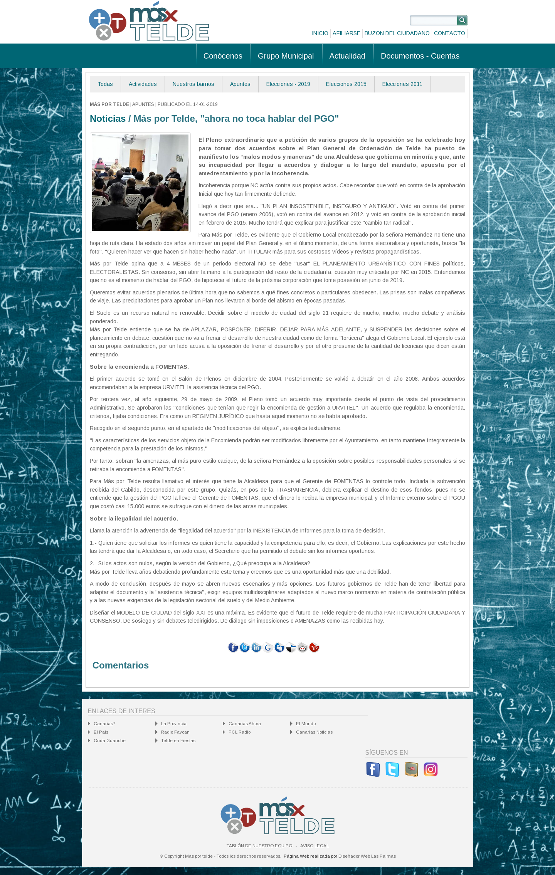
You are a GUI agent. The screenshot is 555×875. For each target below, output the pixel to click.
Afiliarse (346, 33)
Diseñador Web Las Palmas (367, 856)
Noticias (108, 118)
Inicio (320, 33)
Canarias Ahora (245, 723)
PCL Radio (240, 732)
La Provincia (174, 723)
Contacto (449, 33)
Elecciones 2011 (402, 84)
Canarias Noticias (314, 732)
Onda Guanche (110, 740)
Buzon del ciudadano (397, 33)
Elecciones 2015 (346, 84)
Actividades (143, 84)
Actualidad (347, 56)
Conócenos (223, 56)
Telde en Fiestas (178, 740)
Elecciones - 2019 (288, 84)
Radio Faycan (175, 732)
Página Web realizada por (310, 856)
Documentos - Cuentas (420, 56)
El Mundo (306, 723)
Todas (105, 84)
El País (101, 732)
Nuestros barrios (193, 84)
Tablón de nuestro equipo (259, 845)
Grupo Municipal (286, 56)
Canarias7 (104, 723)
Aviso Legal (314, 845)
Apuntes (240, 84)
